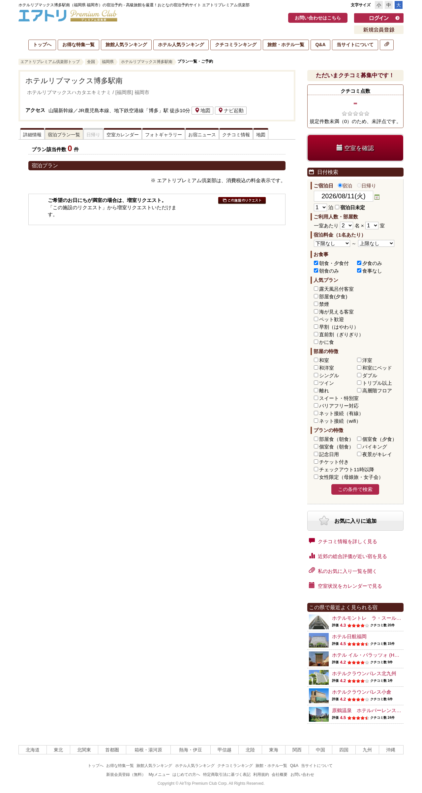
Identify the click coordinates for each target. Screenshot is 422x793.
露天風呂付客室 (336, 289)
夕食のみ (372, 263)
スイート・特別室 (339, 398)
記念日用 (329, 454)
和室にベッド (377, 368)
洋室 (367, 360)
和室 (324, 360)
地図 (202, 110)
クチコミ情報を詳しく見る (343, 541)
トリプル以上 (377, 383)
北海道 (33, 749)
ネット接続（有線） (341, 413)
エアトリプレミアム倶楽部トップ (50, 61)
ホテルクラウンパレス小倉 (361, 692)
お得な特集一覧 (78, 44)
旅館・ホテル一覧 (285, 44)
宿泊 (345, 185)
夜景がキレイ (377, 454)
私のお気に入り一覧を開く (343, 570)
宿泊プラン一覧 (64, 134)
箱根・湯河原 (148, 749)
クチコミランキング (235, 44)
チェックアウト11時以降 (346, 469)
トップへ (42, 44)
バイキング (374, 446)
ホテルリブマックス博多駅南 (146, 61)
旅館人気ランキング (126, 44)
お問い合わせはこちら (318, 17)
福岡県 (108, 61)
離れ (324, 390)
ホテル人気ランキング (181, 44)
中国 (320, 749)
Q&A (320, 44)
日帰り (366, 185)
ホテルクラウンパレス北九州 (364, 673)
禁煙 (324, 304)
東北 (58, 749)
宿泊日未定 (350, 207)
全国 (91, 61)
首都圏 (112, 749)
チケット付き (334, 462)
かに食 (326, 342)
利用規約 (261, 774)
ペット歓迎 (331, 319)
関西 (297, 749)
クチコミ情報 (236, 134)
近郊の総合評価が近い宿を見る (348, 555)
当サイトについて (355, 44)
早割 (339, 327)
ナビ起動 (231, 110)
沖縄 (390, 749)
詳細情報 (32, 134)
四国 (343, 749)
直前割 (341, 334)
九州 (367, 749)
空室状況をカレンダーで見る (345, 585)
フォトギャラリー (163, 134)
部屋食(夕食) (333, 296)
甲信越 (224, 749)
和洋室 (326, 368)
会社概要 (279, 774)
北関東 (84, 749)
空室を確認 (355, 148)
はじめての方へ (186, 774)
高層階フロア (377, 390)
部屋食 (336, 439)
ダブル (369, 375)
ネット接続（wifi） (340, 421)
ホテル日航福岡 (349, 636)
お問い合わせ (302, 774)
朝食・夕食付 (334, 263)
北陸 (250, 749)
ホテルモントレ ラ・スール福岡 (369, 618)
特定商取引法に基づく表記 (227, 774)
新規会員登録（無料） (126, 774)
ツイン (326, 383)
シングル (329, 375)
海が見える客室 (336, 311)
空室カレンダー (122, 134)
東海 (273, 749)
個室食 (379, 439)
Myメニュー (159, 774)
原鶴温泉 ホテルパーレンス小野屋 (371, 710)
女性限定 (351, 477)
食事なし (372, 271)
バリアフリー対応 (339, 406)
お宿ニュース (202, 134)
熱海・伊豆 (190, 749)
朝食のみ (329, 271)
